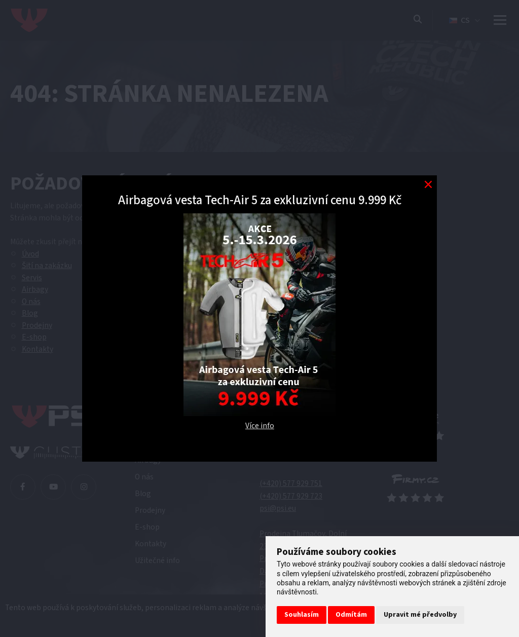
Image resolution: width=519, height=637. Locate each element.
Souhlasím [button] (301, 615)
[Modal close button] (428, 184)
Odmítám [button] (351, 615)
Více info (259, 425)
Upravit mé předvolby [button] (420, 615)
